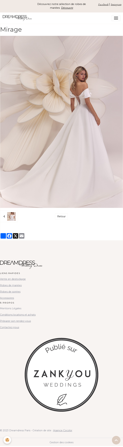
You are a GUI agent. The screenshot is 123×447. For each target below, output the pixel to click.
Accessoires (7, 298)
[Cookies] (7, 440)
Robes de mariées (11, 285)
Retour (61, 216)
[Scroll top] (116, 440)
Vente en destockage (13, 279)
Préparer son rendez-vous (15, 321)
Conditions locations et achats (18, 314)
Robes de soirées (10, 291)
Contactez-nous (9, 327)
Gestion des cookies (61, 442)
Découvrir (67, 7)
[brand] (18, 18)
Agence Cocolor (62, 430)
